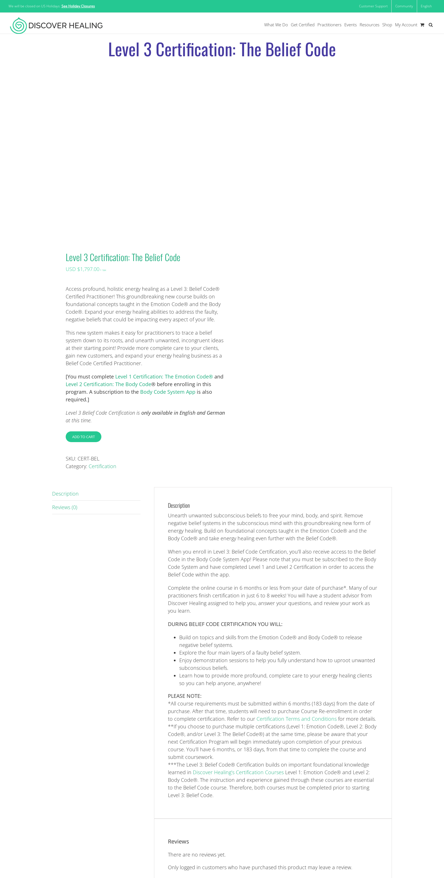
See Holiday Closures (78, 6)
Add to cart (83, 436)
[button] (431, 25)
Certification (102, 466)
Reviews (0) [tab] (64, 507)
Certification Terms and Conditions (297, 718)
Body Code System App (167, 391)
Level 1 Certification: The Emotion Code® (164, 376)
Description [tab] (65, 493)
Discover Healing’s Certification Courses (238, 772)
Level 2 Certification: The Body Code (108, 384)
